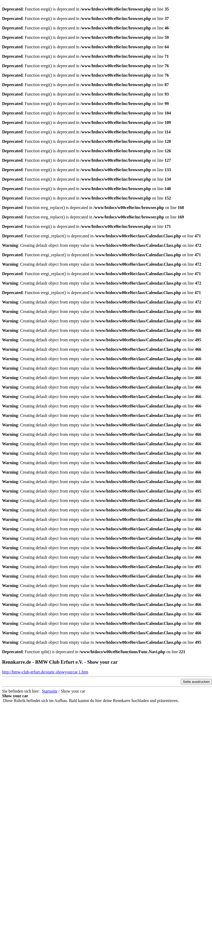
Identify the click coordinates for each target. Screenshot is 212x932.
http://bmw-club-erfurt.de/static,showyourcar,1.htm (45, 672)
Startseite (50, 691)
